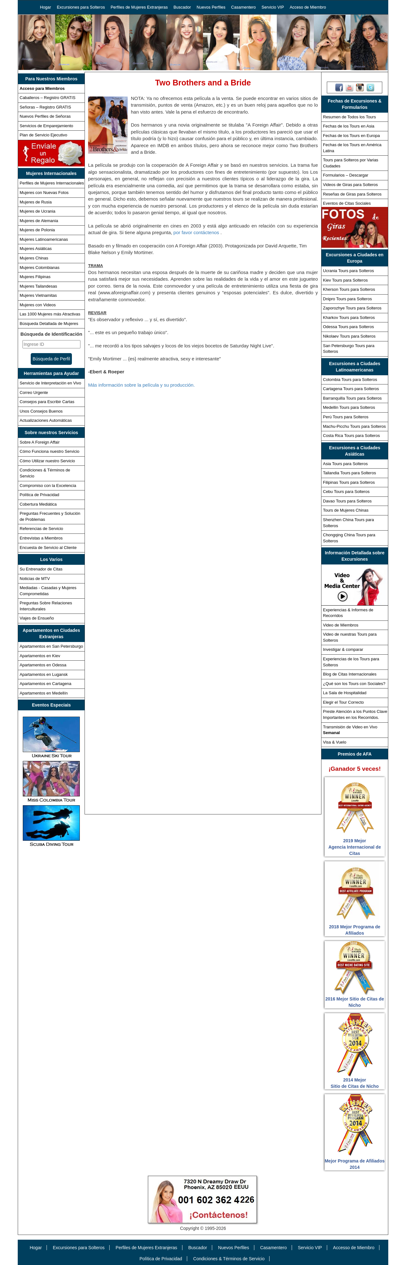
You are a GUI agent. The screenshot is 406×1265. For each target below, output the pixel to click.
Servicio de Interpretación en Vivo (50, 383)
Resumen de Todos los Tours (349, 117)
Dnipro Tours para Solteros (347, 298)
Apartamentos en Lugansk (44, 674)
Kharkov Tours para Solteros (349, 317)
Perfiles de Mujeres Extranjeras (139, 7)
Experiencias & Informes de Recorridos (348, 613)
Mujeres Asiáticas (36, 248)
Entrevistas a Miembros (41, 538)
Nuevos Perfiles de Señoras (45, 116)
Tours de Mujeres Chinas (346, 510)
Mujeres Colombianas (40, 267)
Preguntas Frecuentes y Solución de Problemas (50, 516)
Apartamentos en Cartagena (45, 683)
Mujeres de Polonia (37, 229)
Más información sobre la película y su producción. (141, 385)
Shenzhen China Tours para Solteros (348, 522)
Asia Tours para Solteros (345, 463)
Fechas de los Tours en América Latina (352, 147)
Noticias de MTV (35, 578)
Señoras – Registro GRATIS (45, 107)
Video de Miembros (340, 625)
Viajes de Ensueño (37, 618)
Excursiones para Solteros (81, 7)
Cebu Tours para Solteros (346, 491)
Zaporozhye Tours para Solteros (352, 308)
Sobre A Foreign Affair (40, 442)
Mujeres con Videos (38, 304)
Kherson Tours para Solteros (349, 289)
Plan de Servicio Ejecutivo (43, 135)
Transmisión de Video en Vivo (350, 730)
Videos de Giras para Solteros (350, 184)
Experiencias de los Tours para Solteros (351, 662)
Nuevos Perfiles (211, 7)
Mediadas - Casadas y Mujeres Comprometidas (48, 590)
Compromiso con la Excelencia (48, 485)
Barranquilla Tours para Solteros (352, 398)
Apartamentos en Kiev (40, 655)
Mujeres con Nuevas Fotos (44, 192)
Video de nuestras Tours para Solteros (350, 637)
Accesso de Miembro (354, 1247)
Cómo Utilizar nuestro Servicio (47, 460)
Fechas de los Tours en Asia (348, 126)
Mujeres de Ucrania (37, 211)
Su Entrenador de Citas (41, 569)
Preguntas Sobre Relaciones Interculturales (46, 606)
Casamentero (243, 7)
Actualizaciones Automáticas (46, 420)
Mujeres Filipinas (35, 276)
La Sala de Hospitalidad (344, 692)
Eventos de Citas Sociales (347, 203)
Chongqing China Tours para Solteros (349, 538)
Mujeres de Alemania (39, 220)
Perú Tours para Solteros (346, 416)
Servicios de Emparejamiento (46, 125)
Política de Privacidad (39, 494)
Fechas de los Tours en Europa (351, 135)
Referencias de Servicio (41, 528)
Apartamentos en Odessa (43, 665)
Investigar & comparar (343, 649)
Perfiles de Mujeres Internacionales (52, 183)
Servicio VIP (273, 7)
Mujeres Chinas (34, 258)
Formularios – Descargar (345, 175)
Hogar (45, 7)
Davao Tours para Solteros (347, 501)
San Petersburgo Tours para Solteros (348, 348)
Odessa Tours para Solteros (348, 326)
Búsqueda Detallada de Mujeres (49, 323)
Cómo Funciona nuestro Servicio (49, 451)
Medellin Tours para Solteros (349, 407)
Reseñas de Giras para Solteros (352, 194)
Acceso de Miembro (308, 7)
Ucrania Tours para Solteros (348, 270)
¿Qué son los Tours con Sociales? (354, 683)
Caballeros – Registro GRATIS (47, 97)
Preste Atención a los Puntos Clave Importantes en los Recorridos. (355, 714)
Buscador (182, 7)
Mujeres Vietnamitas (38, 295)
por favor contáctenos (197, 232)
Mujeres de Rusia (36, 202)
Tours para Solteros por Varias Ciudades (350, 163)
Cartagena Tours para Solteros (351, 388)
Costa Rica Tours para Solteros (351, 435)
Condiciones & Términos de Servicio (45, 473)
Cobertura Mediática (38, 504)
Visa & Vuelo (334, 742)
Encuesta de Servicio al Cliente (48, 547)
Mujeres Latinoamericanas (44, 239)
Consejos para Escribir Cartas (47, 401)
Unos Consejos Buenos (41, 411)
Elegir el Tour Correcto (343, 702)
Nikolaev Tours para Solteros (349, 336)
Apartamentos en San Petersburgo (51, 646)
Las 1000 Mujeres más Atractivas (50, 314)
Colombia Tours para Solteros (350, 379)
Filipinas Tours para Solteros (349, 482)
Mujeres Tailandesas (38, 286)
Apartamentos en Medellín (44, 693)
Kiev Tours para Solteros (345, 280)
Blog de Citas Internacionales (350, 674)
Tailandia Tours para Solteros (349, 472)
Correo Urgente (34, 392)
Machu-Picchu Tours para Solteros (354, 426)
